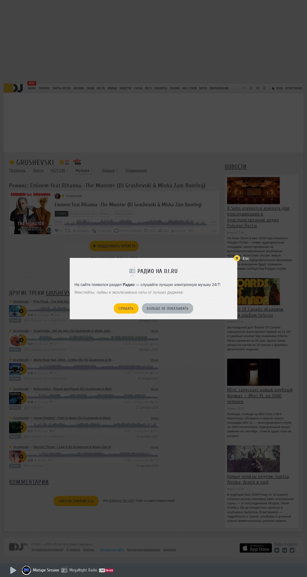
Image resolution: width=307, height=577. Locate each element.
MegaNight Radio (83, 570)
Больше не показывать (168, 308)
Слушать (126, 308)
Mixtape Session (46, 570)
